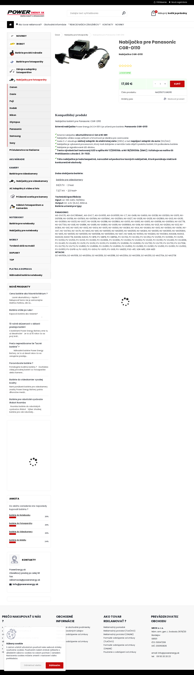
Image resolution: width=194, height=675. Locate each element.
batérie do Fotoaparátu (20, 523)
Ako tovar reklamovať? (29, 24)
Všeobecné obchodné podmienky (73, 627)
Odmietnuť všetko (32, 665)
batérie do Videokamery (21, 531)
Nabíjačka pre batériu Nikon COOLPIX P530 (68, 310)
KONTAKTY (108, 24)
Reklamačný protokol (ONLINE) (119, 634)
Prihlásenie (162, 2)
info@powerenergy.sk (25, 584)
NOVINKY (119, 24)
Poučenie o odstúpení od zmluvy (120, 652)
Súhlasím (54, 665)
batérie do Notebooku (19, 515)
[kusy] (157, 84)
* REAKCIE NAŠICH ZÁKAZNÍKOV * (84, 24)
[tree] (73, 638)
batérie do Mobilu (17, 540)
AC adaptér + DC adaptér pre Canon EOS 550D (136, 305)
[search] (123, 13)
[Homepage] (10, 25)
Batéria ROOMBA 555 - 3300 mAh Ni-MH (102, 309)
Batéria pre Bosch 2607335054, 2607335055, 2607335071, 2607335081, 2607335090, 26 (33, 471)
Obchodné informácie (55, 24)
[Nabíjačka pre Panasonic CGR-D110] (82, 54)
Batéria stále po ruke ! (21, 310)
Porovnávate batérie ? (21, 363)
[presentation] (56, 297)
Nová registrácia (179, 2)
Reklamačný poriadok (114, 627)
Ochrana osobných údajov (70, 630)
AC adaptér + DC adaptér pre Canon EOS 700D (170, 305)
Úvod (57, 35)
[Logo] (26, 13)
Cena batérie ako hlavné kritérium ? (28, 293)
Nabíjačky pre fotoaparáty (76, 35)
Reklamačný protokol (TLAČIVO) (119, 630)
